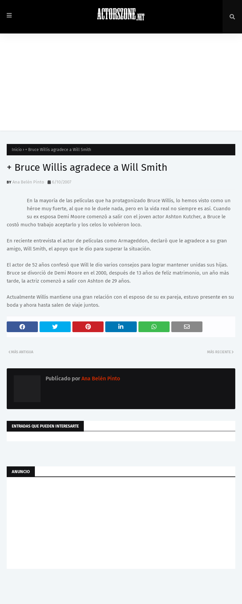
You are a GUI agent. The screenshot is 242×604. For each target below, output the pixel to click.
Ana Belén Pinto (28, 181)
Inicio (17, 149)
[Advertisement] (121, 84)
